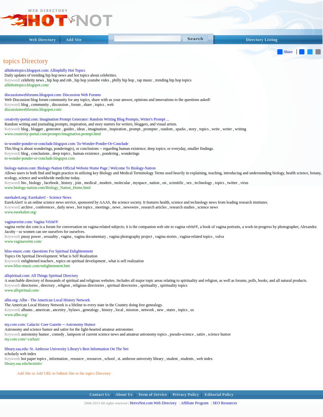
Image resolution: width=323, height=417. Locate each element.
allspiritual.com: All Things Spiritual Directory (41, 275)
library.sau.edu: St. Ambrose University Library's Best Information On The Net (67, 349)
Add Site (74, 39)
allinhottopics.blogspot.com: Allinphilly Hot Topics (45, 70)
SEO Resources (225, 403)
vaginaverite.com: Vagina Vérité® (31, 222)
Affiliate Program (194, 403)
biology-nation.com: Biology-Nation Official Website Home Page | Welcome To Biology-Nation (80, 168)
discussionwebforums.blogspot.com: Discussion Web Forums (53, 95)
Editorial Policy (219, 394)
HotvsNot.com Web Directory (153, 403)
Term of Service (152, 394)
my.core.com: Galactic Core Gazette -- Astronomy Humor (50, 324)
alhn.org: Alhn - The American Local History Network (47, 300)
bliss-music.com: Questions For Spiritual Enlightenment (49, 251)
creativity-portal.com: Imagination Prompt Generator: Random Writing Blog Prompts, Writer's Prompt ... (87, 119)
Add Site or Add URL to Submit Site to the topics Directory (64, 373)
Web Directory (42, 39)
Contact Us (99, 394)
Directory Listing (262, 39)
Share (285, 51)
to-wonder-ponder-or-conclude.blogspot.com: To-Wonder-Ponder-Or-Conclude (66, 143)
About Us (123, 394)
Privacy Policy (186, 394)
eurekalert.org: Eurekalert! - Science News (38, 197)
